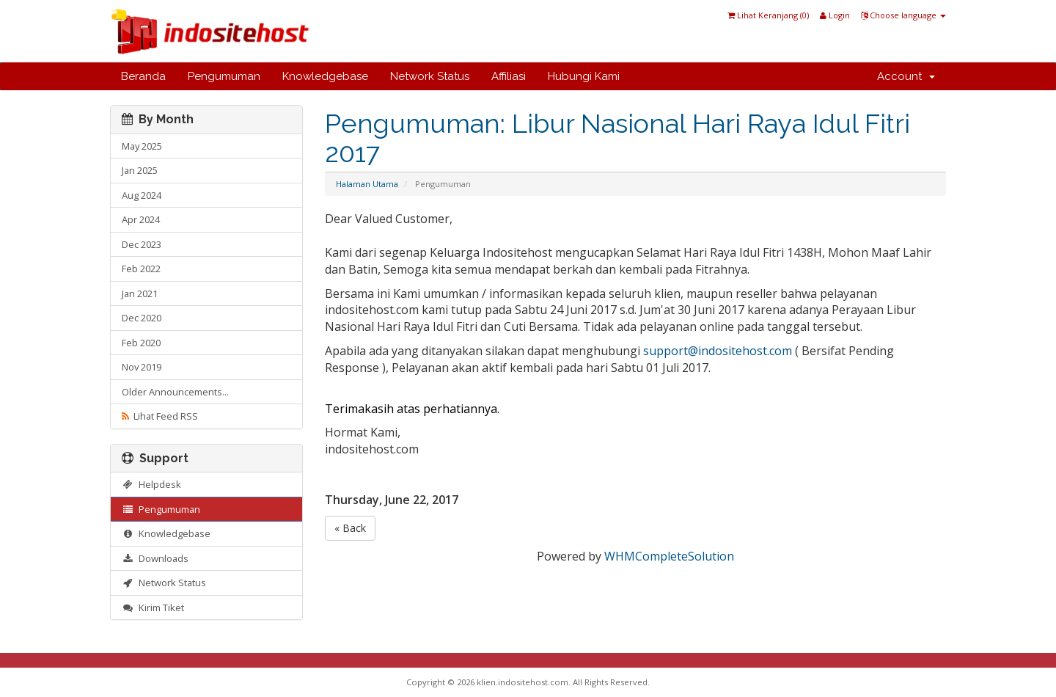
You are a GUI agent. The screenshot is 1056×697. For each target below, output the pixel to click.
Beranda (143, 76)
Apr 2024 (141, 219)
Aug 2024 (141, 195)
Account (906, 76)
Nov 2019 (141, 366)
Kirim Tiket (153, 607)
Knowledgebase (325, 76)
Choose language (903, 15)
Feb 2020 (141, 342)
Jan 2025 (140, 170)
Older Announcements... (175, 391)
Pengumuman (224, 76)
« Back (350, 528)
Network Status (429, 76)
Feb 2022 (141, 268)
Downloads (155, 558)
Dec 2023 (141, 244)
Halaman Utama (367, 183)
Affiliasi (508, 76)
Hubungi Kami (584, 76)
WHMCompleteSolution (669, 556)
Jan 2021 (140, 293)
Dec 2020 (141, 317)
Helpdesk (151, 484)
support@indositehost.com (717, 351)
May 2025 (142, 146)
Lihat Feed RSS (160, 416)
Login (835, 15)
